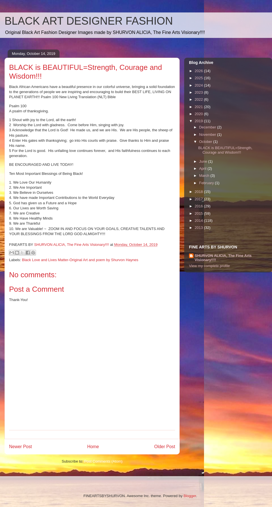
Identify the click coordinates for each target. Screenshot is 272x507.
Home (93, 446)
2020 (199, 114)
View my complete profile (209, 266)
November (208, 134)
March (205, 175)
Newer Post (20, 446)
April (203, 168)
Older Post (164, 446)
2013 (199, 227)
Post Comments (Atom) (103, 461)
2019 (199, 121)
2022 (199, 99)
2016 (199, 206)
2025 (199, 78)
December (208, 127)
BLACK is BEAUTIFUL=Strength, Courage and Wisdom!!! (225, 150)
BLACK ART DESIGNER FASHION (89, 21)
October (206, 141)
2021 (199, 107)
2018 (199, 192)
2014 (199, 220)
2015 (199, 213)
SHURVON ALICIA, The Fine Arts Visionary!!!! (223, 258)
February (207, 183)
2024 (199, 85)
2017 (199, 199)
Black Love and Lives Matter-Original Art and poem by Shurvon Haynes (80, 260)
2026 (199, 71)
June (203, 161)
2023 (199, 92)
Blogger (190, 496)
